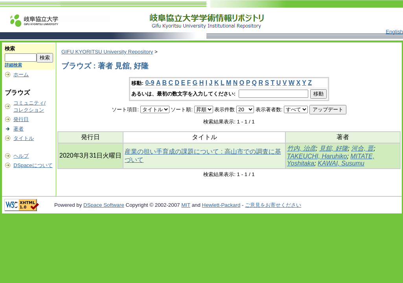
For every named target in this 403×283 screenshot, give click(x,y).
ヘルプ (21, 156)
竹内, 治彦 (301, 148)
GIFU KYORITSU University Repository (107, 52)
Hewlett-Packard (221, 205)
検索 (10, 48)
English (394, 32)
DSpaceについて (32, 165)
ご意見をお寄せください (273, 205)
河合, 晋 (362, 148)
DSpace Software (103, 205)
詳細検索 (13, 64)
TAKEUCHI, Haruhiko (317, 156)
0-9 (149, 82)
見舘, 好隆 (333, 148)
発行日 (21, 119)
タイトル (23, 138)
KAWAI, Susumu (341, 163)
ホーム (21, 74)
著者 (18, 129)
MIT (185, 205)
